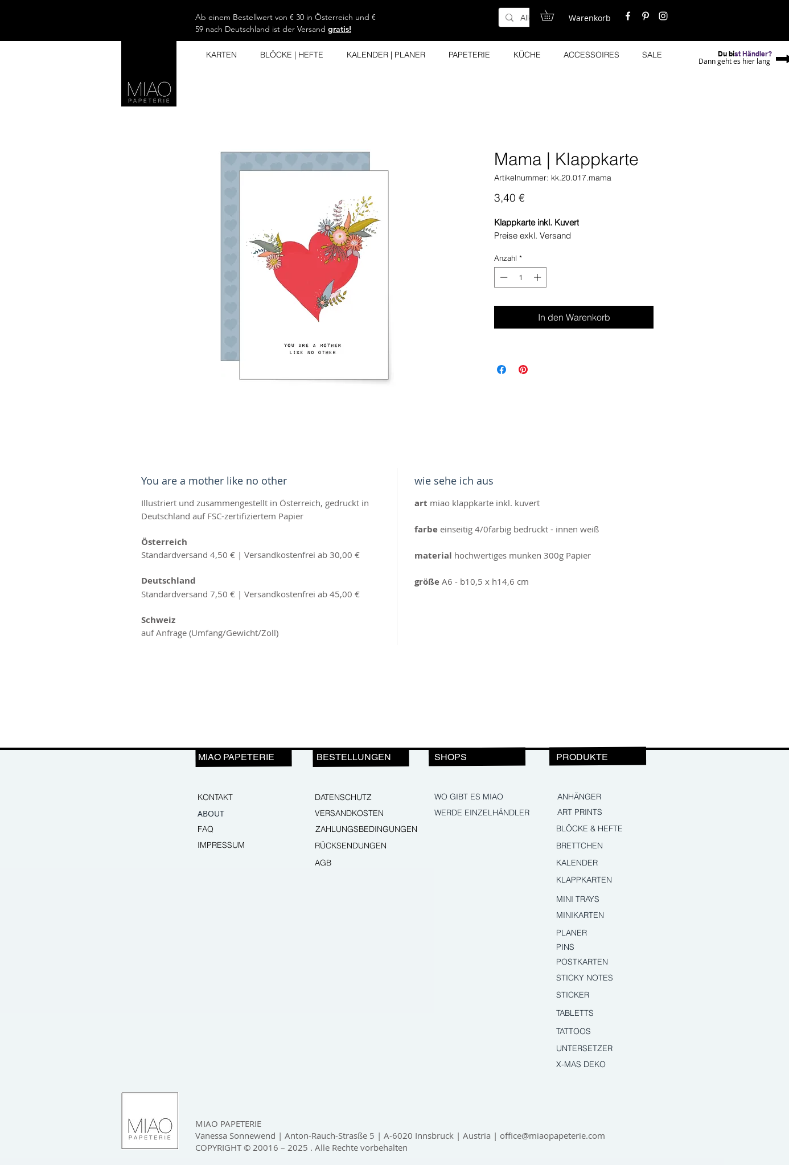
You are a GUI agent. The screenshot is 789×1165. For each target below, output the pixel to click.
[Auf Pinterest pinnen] (523, 369)
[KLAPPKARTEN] (605, 880)
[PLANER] (591, 933)
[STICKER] (605, 995)
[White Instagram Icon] (663, 16)
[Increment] (538, 277)
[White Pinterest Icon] (645, 16)
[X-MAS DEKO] (605, 1064)
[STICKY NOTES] (605, 978)
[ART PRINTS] (606, 812)
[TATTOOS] (605, 1031)
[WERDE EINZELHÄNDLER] (483, 813)
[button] (552, 15)
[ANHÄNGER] (606, 797)
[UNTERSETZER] (605, 1049)
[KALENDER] (605, 863)
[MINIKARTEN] (605, 915)
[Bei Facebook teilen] (501, 369)
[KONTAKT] (236, 797)
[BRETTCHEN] (605, 846)
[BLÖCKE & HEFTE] (606, 829)
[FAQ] (236, 829)
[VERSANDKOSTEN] (353, 813)
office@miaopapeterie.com (552, 1135)
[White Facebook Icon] (628, 16)
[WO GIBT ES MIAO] (469, 797)
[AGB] (353, 863)
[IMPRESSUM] (236, 845)
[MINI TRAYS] (605, 899)
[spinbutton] (520, 277)
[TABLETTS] (605, 1013)
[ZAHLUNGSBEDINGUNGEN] (366, 829)
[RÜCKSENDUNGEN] (355, 846)
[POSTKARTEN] (591, 962)
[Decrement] (502, 277)
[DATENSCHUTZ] (353, 797)
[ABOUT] (236, 813)
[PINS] (605, 947)
